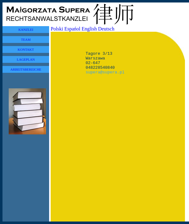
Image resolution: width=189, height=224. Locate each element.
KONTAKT (26, 49)
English (89, 28)
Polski (57, 28)
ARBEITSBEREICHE (25, 69)
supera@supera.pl (104, 76)
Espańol (72, 28)
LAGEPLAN (26, 59)
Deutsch (106, 28)
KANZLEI (25, 29)
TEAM (25, 39)
